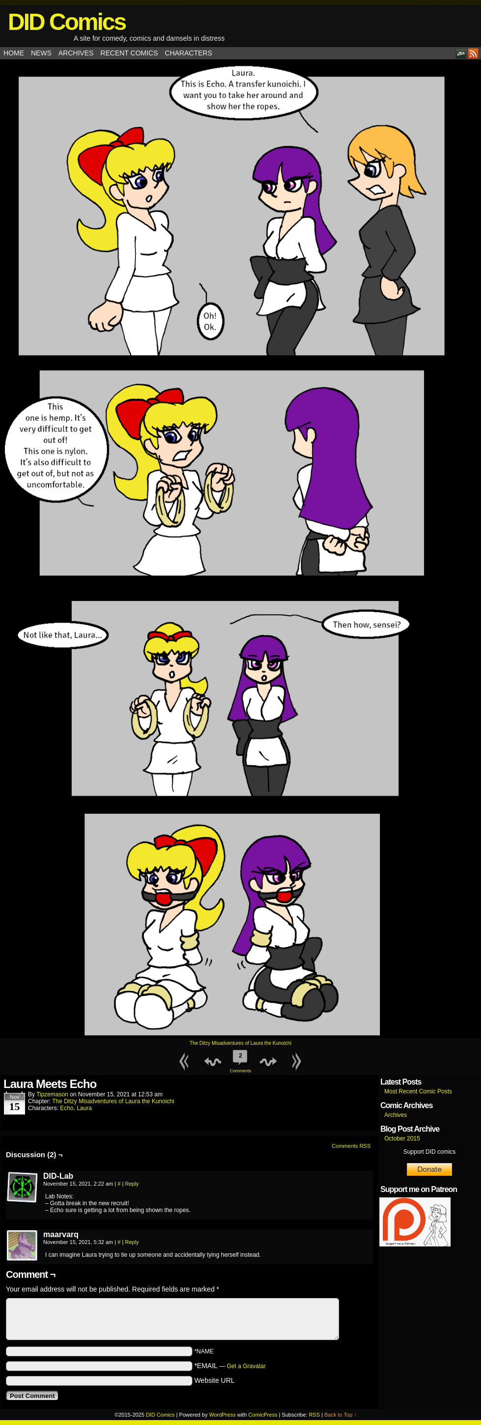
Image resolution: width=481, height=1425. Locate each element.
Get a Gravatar (246, 1366)
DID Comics (66, 22)
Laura (84, 1108)
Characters (188, 53)
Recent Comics (129, 53)
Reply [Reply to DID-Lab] (132, 1184)
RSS (473, 53)
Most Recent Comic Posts (418, 1091)
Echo (66, 1108)
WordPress (222, 1415)
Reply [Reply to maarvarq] (132, 1242)
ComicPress (262, 1415)
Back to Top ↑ (340, 1415)
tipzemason (52, 1094)
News (41, 53)
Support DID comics (429, 1151)
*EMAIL (230, 1366)
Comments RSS (351, 1146)
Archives (76, 53)
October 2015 (402, 1138)
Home (13, 53)
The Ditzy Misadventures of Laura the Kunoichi (240, 1043)
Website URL (214, 1380)
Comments (240, 1060)
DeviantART (461, 53)
